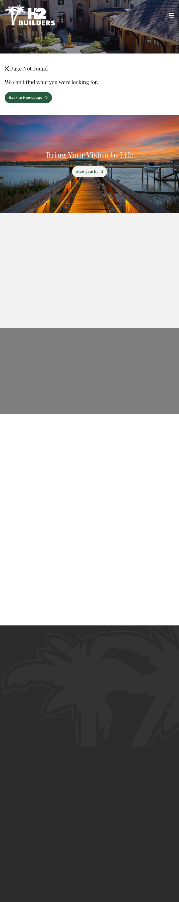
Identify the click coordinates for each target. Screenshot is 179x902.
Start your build (89, 172)
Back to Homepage (28, 98)
